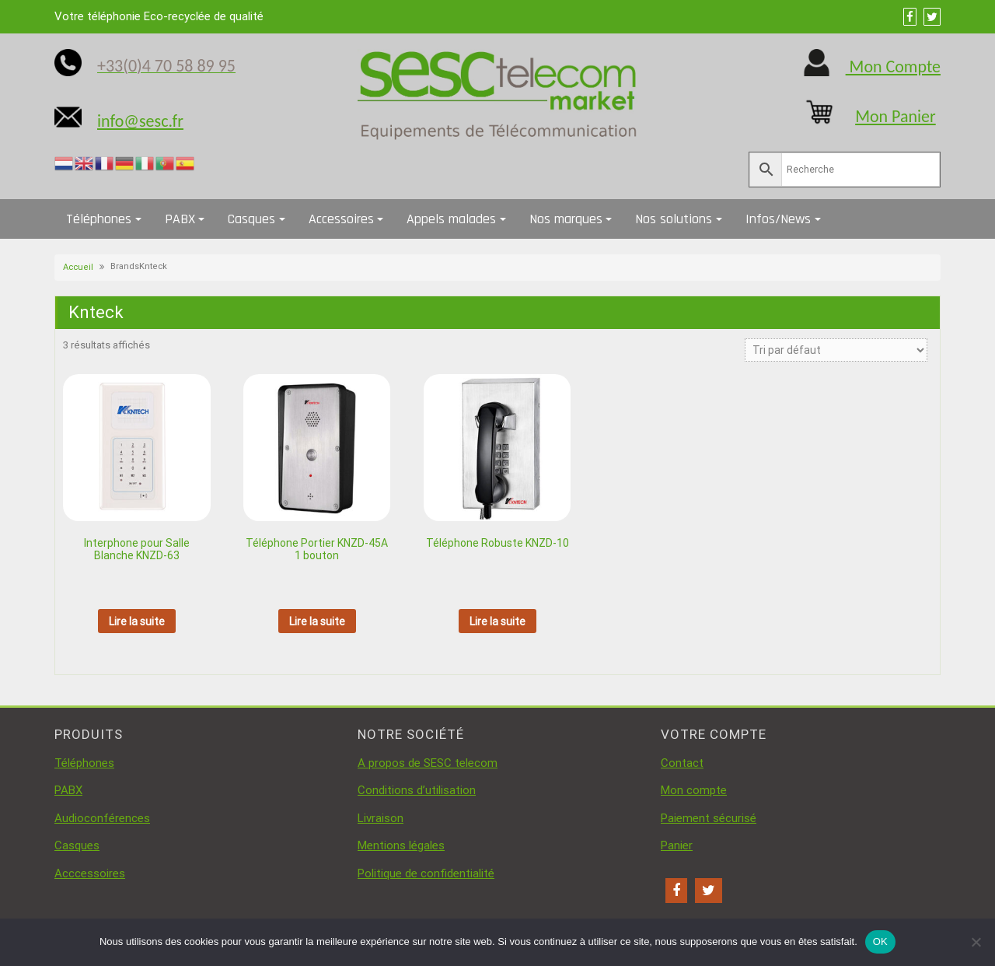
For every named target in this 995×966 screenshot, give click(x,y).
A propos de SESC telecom (428, 763)
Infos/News (778, 219)
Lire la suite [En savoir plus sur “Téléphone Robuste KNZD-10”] (497, 621)
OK (880, 941)
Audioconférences (102, 818)
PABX (180, 219)
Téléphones (98, 219)
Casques (251, 219)
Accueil (78, 267)
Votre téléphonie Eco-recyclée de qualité (159, 16)
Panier (677, 845)
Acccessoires (89, 873)
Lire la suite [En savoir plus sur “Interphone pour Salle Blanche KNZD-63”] (137, 621)
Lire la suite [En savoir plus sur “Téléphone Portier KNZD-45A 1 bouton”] (317, 621)
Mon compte (694, 790)
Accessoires (341, 219)
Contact (682, 763)
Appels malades (451, 219)
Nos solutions (673, 219)
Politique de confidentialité (426, 873)
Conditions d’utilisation (417, 790)
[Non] (975, 942)
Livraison (380, 818)
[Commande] (836, 350)
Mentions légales (401, 845)
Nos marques (565, 219)
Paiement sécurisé (708, 818)
